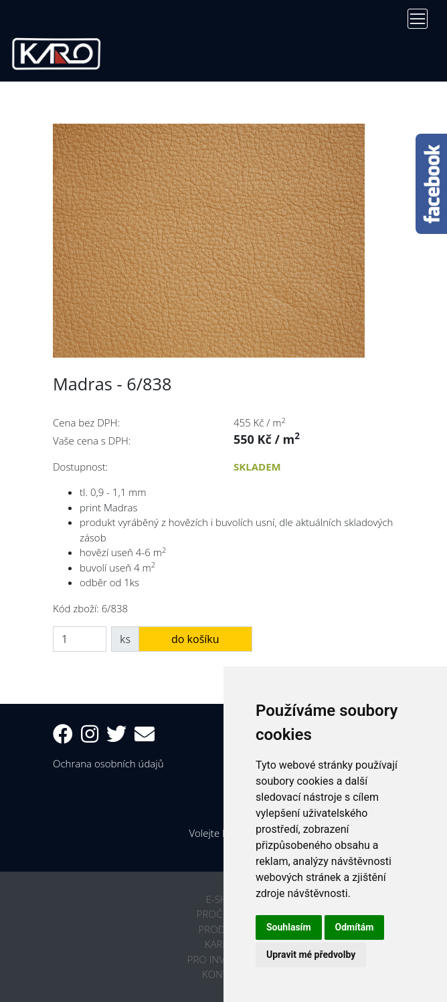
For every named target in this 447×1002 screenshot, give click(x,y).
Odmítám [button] (354, 927)
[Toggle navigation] (417, 18)
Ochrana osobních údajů (108, 763)
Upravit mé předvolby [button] (310, 954)
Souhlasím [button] (288, 927)
